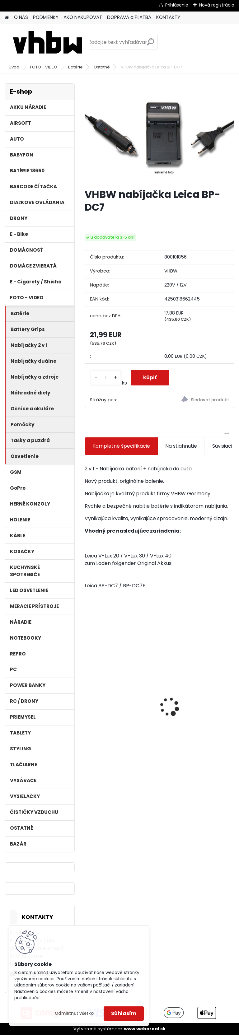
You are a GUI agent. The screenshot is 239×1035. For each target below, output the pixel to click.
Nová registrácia (216, 5)
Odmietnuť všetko (74, 1013)
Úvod (14, 67)
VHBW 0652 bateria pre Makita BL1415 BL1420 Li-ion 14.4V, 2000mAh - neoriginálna (118, 698)
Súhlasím (123, 1013)
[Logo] (47, 42)
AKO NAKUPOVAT (82, 17)
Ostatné (102, 67)
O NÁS (21, 17)
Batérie (75, 67)
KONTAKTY (168, 17)
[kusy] (105, 377)
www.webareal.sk (145, 1029)
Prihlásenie (176, 5)
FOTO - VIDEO (43, 67)
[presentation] (88, 696)
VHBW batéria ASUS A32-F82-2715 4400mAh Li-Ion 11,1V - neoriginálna (196, 690)
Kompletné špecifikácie (121, 446)
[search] (150, 44)
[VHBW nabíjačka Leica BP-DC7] (159, 133)
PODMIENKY (46, 17)
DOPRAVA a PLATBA (129, 17)
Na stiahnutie (181, 446)
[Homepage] (7, 18)
